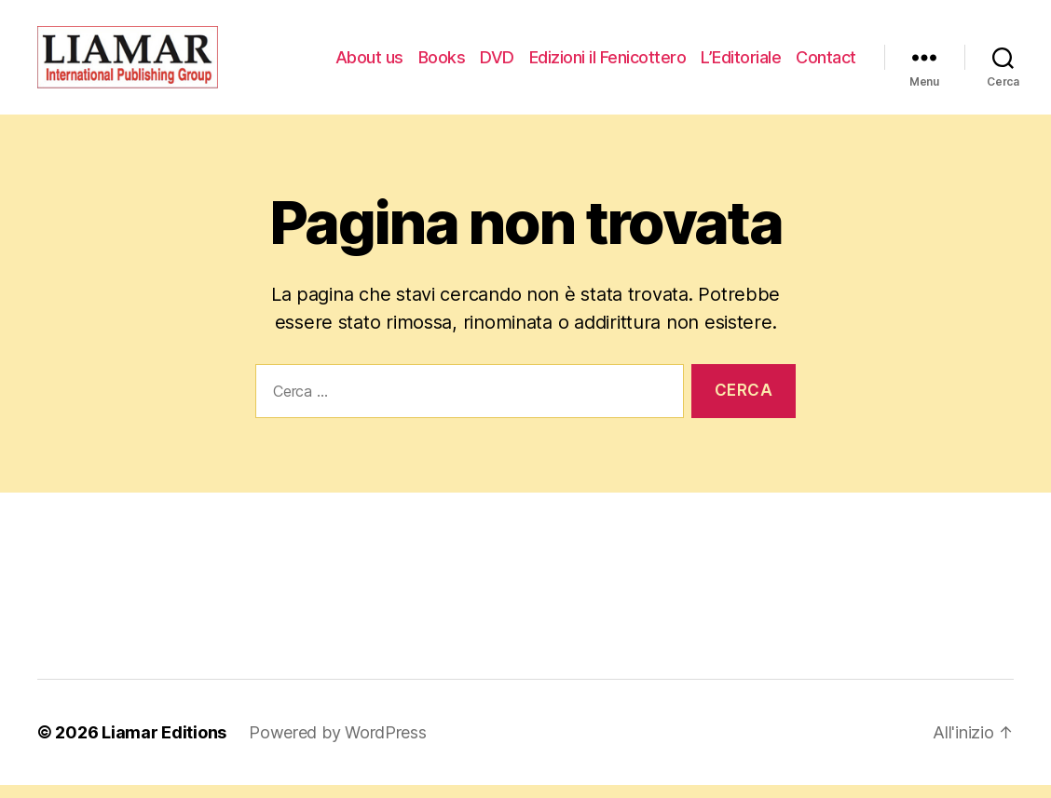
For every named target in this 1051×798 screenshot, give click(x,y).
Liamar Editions (164, 745)
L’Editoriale (741, 63)
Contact (826, 63)
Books (442, 63)
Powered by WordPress (338, 745)
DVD (497, 63)
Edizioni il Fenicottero (608, 63)
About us (369, 63)
